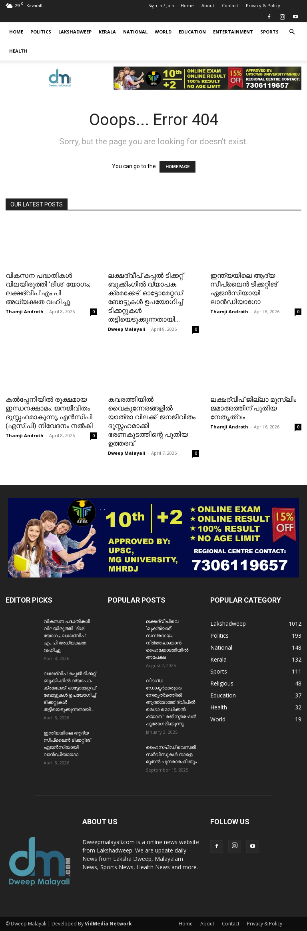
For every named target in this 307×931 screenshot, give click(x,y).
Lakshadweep (75, 32)
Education (192, 32)
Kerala (107, 32)
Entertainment (233, 32)
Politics (40, 32)
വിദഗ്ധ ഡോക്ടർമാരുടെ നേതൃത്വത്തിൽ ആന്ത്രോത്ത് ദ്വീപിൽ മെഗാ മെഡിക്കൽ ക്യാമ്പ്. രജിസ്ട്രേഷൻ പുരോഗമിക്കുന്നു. (171, 702)
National (135, 32)
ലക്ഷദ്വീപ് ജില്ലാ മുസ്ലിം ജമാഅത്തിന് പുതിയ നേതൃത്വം (253, 408)
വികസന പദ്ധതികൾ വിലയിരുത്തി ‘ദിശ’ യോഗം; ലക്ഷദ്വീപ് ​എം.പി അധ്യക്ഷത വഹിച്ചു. (67, 636)
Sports (269, 32)
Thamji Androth (25, 311)
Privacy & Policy (263, 5)
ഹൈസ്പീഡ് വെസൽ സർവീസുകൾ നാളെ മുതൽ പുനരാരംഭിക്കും (171, 754)
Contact (230, 5)
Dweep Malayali (127, 329)
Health (18, 51)
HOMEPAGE (177, 166)
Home (187, 5)
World (163, 32)
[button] (291, 32)
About (207, 5)
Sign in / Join (161, 5)
